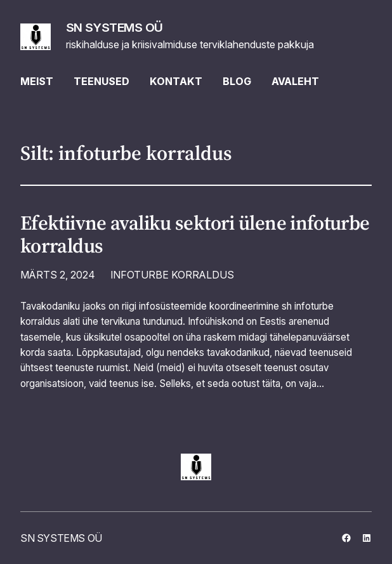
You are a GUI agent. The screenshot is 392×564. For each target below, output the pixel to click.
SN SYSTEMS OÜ (114, 27)
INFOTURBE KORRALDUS (172, 274)
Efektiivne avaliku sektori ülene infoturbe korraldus (195, 234)
